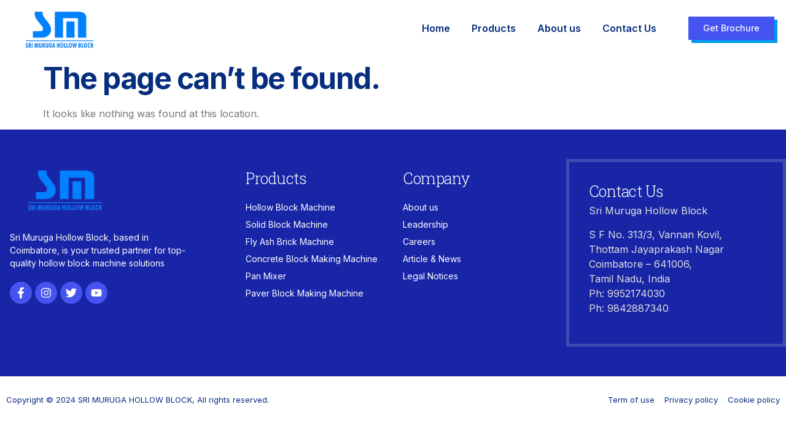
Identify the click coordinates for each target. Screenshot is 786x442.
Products (494, 28)
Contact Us (629, 28)
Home (436, 28)
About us (559, 28)
